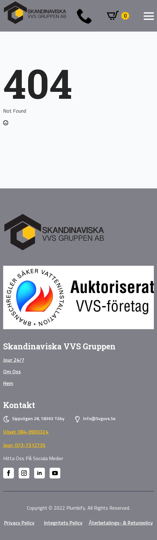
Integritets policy (63, 522)
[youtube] (55, 473)
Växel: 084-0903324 (25, 432)
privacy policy (19, 522)
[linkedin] (39, 473)
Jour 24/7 (13, 360)
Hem (8, 383)
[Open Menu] (149, 16)
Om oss (12, 371)
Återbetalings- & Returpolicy (121, 522)
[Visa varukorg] (118, 16)
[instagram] (24, 473)
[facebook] (8, 473)
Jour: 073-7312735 (24, 445)
